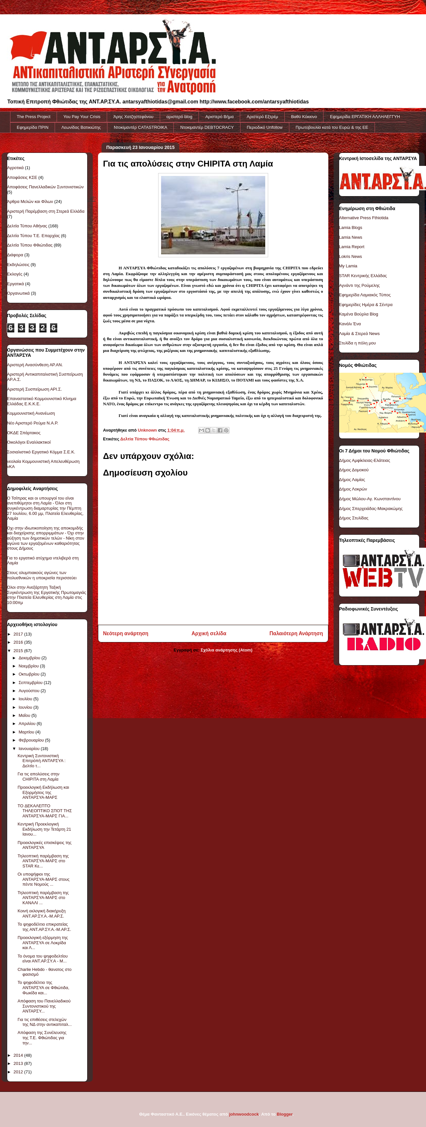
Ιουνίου (26, 707)
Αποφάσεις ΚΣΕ (22, 177)
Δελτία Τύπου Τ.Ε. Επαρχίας (33, 235)
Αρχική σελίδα (209, 633)
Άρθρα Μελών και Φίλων (30, 201)
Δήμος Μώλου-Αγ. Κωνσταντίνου (370, 498)
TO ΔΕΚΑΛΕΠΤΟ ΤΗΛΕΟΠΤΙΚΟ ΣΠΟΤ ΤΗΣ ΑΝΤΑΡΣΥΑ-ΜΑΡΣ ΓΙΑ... (45, 810)
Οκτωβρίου (29, 674)
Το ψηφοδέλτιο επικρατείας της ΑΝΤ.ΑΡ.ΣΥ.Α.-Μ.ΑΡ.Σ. (44, 927)
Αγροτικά (15, 167)
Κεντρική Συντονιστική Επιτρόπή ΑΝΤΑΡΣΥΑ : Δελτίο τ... (42, 760)
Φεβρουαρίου (32, 740)
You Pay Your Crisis (82, 116)
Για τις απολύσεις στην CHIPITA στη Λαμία (39, 776)
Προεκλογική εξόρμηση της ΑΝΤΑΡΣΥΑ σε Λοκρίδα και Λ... (43, 942)
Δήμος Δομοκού (354, 469)
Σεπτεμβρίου (31, 682)
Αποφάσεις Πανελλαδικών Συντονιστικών (45, 186)
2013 (19, 1063)
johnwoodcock (244, 1114)
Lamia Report (351, 246)
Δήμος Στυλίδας (354, 518)
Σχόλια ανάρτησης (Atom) (227, 650)
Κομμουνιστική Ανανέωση (31, 413)
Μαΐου (25, 715)
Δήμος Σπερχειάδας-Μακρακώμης (371, 508)
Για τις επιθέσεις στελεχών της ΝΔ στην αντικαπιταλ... (45, 1022)
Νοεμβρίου (29, 666)
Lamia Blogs (351, 227)
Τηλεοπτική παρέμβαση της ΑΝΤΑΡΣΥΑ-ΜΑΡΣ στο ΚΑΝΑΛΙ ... (43, 897)
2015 (19, 650)
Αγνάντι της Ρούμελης (359, 285)
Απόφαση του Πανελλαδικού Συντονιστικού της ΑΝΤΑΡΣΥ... (44, 1006)
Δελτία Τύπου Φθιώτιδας (145, 438)
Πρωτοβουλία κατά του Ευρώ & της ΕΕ (331, 127)
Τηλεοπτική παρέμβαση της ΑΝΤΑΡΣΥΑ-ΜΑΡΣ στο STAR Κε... (43, 860)
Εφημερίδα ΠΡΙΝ (32, 127)
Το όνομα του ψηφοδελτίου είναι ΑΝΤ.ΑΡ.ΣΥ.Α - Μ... (43, 959)
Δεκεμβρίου (30, 657)
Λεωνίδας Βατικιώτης (81, 127)
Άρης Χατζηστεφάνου (134, 116)
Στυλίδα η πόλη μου (357, 343)
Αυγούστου (30, 690)
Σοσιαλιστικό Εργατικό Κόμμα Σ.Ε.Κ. (41, 451)
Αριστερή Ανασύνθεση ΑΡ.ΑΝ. (35, 364)
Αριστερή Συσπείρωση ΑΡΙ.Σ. (34, 389)
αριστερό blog (179, 116)
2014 (19, 1055)
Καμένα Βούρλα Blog (358, 314)
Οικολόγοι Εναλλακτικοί (29, 442)
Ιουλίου (26, 698)
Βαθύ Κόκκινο (304, 116)
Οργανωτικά (18, 293)
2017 (19, 634)
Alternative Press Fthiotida (364, 217)
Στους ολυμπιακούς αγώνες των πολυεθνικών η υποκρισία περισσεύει (42, 575)
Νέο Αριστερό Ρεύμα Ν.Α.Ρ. (33, 423)
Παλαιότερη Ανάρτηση (296, 633)
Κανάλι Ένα (350, 323)
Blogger (284, 1114)
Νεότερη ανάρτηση (125, 633)
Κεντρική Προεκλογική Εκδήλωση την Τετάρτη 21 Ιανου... (44, 829)
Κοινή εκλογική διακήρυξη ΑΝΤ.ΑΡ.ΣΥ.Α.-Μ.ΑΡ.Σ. (41, 913)
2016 (19, 642)
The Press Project (33, 116)
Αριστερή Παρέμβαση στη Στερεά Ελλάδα (46, 211)
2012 (19, 1071)
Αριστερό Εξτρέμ (262, 116)
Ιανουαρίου (30, 748)
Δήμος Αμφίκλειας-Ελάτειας (364, 460)
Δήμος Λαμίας (352, 479)
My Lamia (348, 265)
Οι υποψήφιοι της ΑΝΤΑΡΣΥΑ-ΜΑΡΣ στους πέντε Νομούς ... (44, 879)
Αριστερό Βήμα (219, 116)
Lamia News (351, 237)
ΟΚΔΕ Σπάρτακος (24, 432)
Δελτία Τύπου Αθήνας (27, 225)
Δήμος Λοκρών (353, 489)
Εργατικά (15, 283)
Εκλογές (14, 274)
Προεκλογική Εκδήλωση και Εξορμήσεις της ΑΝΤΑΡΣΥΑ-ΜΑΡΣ (43, 792)
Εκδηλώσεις (18, 264)
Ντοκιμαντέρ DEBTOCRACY (207, 127)
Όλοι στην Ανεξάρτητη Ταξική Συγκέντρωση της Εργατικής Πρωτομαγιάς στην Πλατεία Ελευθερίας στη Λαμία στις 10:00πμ (46, 595)
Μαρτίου (27, 732)
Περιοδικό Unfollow (264, 127)
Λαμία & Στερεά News (359, 333)
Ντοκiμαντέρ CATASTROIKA (140, 127)
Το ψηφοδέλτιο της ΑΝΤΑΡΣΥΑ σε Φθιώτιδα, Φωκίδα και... (43, 987)
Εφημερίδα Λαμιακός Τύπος (365, 294)
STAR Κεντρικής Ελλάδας (363, 275)
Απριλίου (27, 723)
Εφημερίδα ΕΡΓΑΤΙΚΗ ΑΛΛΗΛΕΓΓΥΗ (365, 116)
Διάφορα (15, 254)
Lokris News (350, 256)
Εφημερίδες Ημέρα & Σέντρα (366, 304)
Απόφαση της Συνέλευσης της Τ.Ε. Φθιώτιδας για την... (42, 1037)
